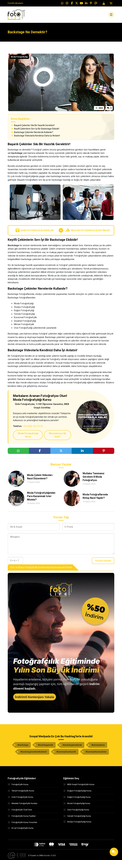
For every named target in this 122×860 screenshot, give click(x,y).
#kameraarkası (98, 746)
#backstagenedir (45, 746)
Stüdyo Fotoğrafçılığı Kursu (77, 823)
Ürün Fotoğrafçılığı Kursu (76, 811)
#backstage (22, 746)
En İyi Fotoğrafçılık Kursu (21, 830)
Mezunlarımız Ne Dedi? (57, 436)
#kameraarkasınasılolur (96, 753)
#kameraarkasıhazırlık (66, 753)
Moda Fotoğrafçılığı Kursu (28, 436)
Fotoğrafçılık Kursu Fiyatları (22, 817)
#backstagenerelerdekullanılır (33, 753)
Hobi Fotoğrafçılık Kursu (20, 798)
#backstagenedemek (72, 746)
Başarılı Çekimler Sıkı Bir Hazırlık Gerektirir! (33, 126)
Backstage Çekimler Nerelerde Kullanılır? (32, 133)
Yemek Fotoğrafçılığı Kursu (77, 817)
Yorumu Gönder (103, 562)
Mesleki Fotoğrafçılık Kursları (22, 804)
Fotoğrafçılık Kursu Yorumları (22, 823)
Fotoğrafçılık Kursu (18, 785)
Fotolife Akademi (15, 3)
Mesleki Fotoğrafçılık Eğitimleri (87, 232)
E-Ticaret (32, 857)
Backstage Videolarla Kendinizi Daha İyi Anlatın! (35, 137)
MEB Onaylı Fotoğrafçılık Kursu (78, 785)
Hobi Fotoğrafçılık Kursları (34, 232)
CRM (41, 857)
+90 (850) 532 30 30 (33, 427)
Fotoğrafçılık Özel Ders (20, 811)
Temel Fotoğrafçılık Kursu (21, 792)
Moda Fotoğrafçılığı (19, 58)
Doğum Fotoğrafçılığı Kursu (77, 792)
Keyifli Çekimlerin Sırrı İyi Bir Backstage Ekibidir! (35, 130)
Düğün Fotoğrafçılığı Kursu (77, 798)
